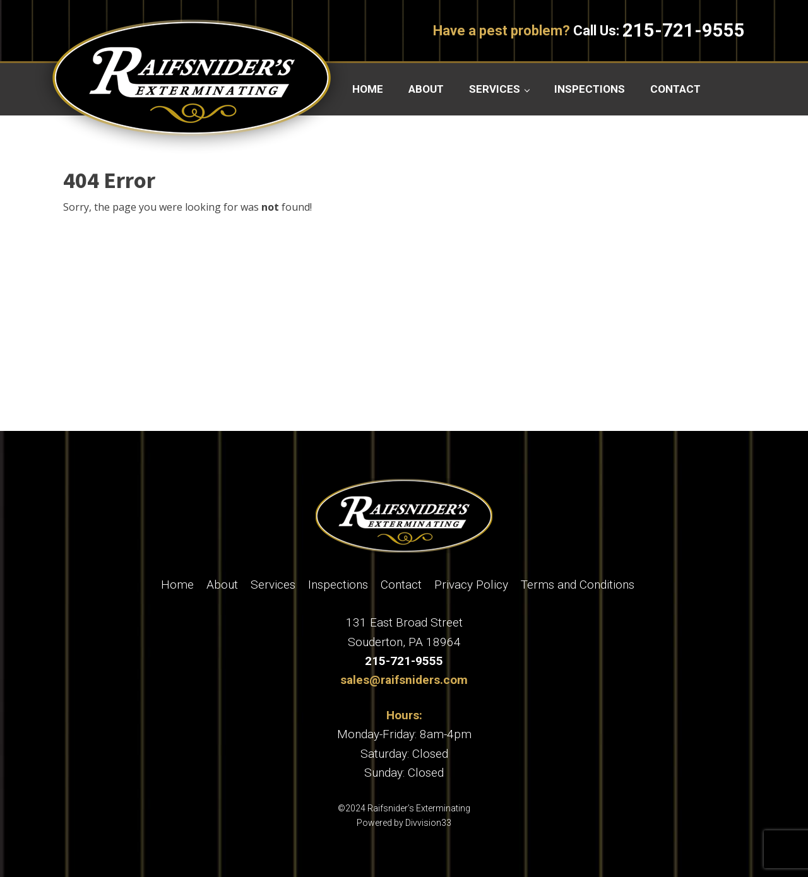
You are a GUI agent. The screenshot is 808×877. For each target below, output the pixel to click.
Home (367, 89)
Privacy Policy (471, 584)
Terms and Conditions (577, 584)
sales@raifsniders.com (404, 680)
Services (494, 89)
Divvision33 (428, 823)
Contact (675, 89)
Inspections (589, 89)
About (426, 89)
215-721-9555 (683, 30)
